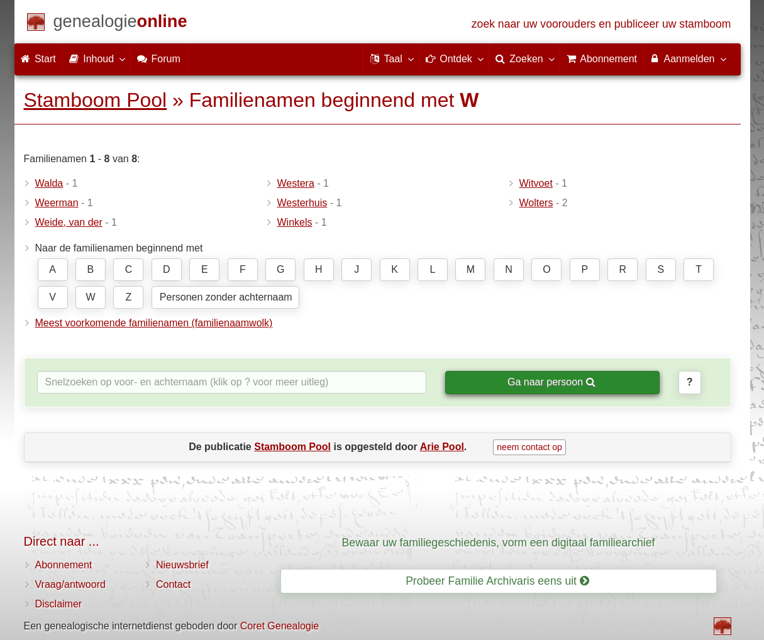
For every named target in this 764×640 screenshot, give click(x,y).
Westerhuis (302, 202)
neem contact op (529, 447)
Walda (49, 183)
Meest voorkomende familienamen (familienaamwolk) (154, 322)
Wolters (536, 202)
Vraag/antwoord (70, 584)
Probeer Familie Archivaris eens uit (497, 581)
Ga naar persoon (551, 382)
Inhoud (96, 58)
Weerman (57, 202)
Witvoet (536, 183)
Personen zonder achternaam (226, 297)
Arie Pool (442, 446)
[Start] (120, 23)
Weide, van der (68, 222)
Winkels (295, 222)
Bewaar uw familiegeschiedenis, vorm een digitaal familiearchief (498, 542)
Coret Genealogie (279, 626)
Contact (173, 584)
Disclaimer (58, 604)
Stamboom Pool (95, 100)
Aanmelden (687, 58)
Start (38, 58)
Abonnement (63, 565)
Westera (295, 183)
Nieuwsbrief (182, 565)
